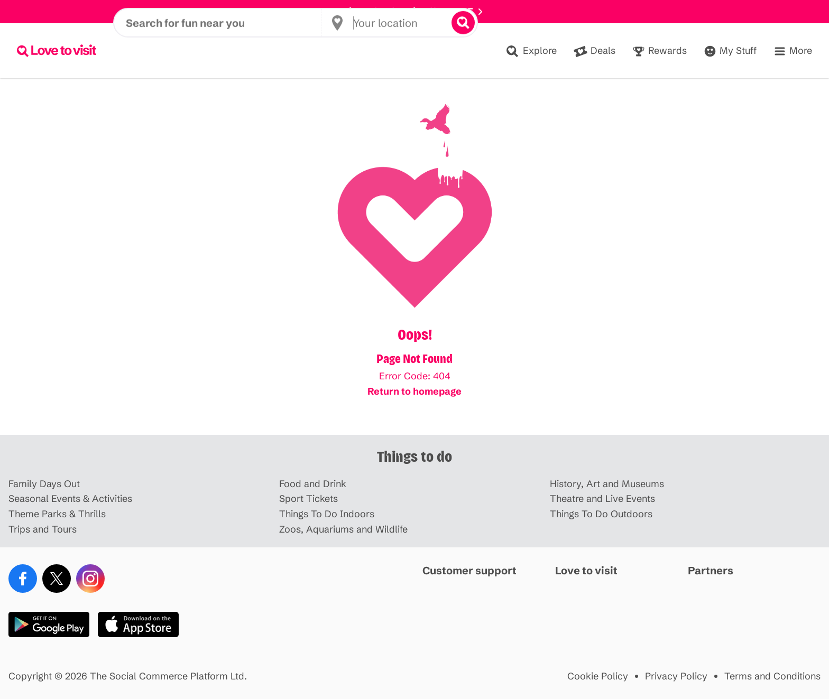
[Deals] (594, 51)
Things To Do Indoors (326, 514)
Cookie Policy (597, 676)
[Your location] (390, 50)
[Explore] (531, 51)
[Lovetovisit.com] (56, 51)
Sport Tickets (308, 499)
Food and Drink (312, 484)
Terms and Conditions (772, 676)
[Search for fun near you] (223, 50)
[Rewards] (659, 51)
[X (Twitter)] (56, 578)
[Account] (730, 51)
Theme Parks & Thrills (57, 514)
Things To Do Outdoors (601, 514)
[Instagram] (90, 578)
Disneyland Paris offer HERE (414, 11)
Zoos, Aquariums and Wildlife (343, 529)
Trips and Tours (42, 529)
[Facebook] (22, 578)
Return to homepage (414, 391)
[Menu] (792, 51)
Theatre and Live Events (602, 499)
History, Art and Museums (607, 484)
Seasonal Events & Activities (70, 499)
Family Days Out (44, 484)
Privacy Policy (676, 676)
